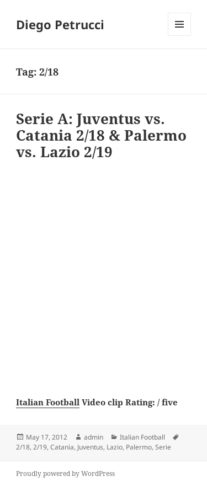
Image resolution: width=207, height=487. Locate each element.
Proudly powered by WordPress (65, 473)
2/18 (23, 447)
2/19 (40, 447)
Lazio (115, 447)
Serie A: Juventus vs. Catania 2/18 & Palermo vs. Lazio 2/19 (101, 135)
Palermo (139, 447)
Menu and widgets (179, 35)
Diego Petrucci (60, 24)
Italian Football (47, 402)
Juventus (90, 447)
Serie (163, 447)
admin (93, 437)
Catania (62, 447)
